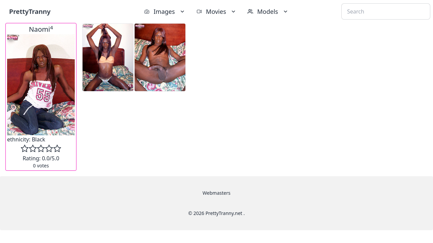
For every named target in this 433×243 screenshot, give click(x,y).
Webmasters (216, 193)
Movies (217, 11)
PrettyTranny (29, 11)
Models (268, 11)
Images (165, 11)
